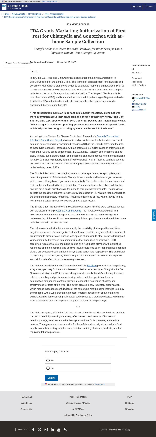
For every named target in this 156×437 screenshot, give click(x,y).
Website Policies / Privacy (78, 403)
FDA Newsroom (34, 14)
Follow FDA (139, 104)
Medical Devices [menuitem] (139, 85)
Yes (52, 360)
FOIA (129, 397)
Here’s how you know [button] (50, 1)
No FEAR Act (78, 409)
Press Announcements (54, 14)
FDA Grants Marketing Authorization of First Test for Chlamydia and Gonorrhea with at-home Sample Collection (50, 17)
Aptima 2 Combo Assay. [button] (68, 210)
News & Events (18, 14)
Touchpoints (99, 384)
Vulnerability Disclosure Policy (78, 415)
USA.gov (129, 409)
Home (6, 14)
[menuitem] (141, 69)
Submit (51, 378)
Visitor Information (78, 397)
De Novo (92, 265)
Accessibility (26, 409)
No (52, 368)
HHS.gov (129, 403)
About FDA (26, 403)
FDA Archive (26, 397)
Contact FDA (22, 429)
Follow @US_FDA (142, 98)
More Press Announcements (18, 63)
